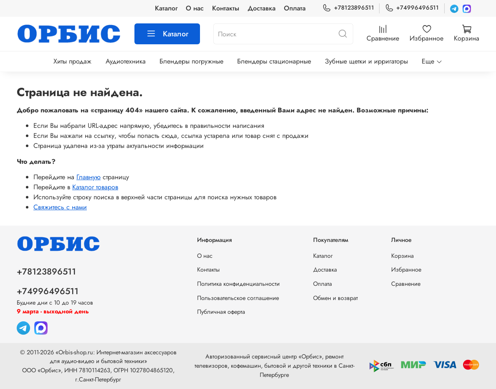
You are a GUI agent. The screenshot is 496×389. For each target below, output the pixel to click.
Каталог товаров (95, 187)
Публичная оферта (221, 312)
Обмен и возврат (335, 298)
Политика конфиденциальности (238, 284)
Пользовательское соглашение (238, 298)
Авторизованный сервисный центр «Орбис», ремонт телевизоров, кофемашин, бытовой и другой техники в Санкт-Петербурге (274, 365)
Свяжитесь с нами (60, 207)
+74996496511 (412, 7)
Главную (88, 177)
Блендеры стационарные (274, 61)
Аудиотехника (126, 61)
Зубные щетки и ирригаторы (366, 61)
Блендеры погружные (191, 61)
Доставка (262, 8)
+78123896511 (348, 7)
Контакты (225, 8)
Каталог (166, 8)
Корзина (402, 256)
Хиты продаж (72, 61)
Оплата (295, 8)
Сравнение (405, 284)
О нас (195, 8)
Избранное (406, 269)
